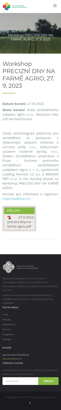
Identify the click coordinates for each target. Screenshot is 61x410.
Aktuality (6, 319)
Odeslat (48, 381)
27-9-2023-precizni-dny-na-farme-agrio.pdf (20, 222)
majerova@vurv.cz (16, 198)
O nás (5, 314)
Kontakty (6, 339)
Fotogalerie (8, 334)
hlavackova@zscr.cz (12, 358)
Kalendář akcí (9, 324)
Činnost (6, 329)
